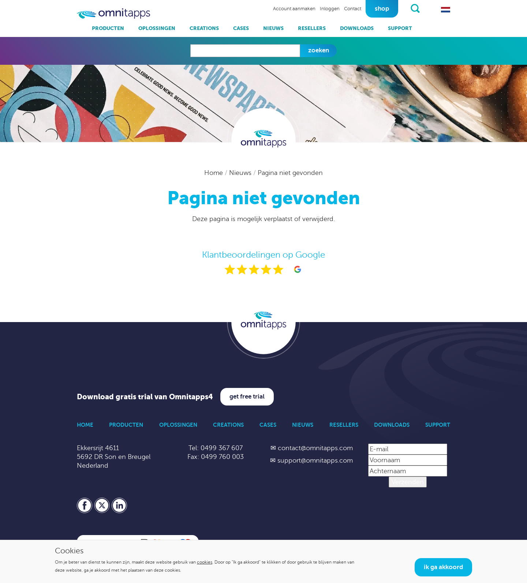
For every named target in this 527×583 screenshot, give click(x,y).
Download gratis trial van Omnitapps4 (145, 397)
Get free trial (247, 396)
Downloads (357, 28)
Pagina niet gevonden (290, 172)
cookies (204, 562)
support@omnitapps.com (315, 460)
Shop (382, 8)
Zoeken (318, 50)
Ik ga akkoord (443, 567)
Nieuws (273, 28)
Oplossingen (156, 28)
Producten (108, 28)
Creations (204, 28)
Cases (241, 28)
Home (214, 172)
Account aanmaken (294, 8)
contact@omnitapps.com (315, 448)
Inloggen (330, 8)
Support (400, 28)
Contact (352, 8)
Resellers (312, 28)
